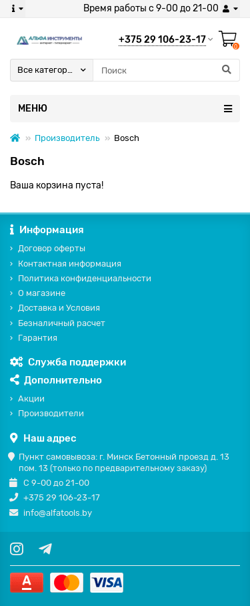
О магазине (41, 293)
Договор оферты (51, 248)
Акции (31, 399)
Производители (51, 413)
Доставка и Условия (59, 308)
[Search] (166, 70)
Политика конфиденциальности (84, 278)
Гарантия (37, 338)
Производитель (67, 138)
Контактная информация (69, 264)
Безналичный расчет (61, 323)
